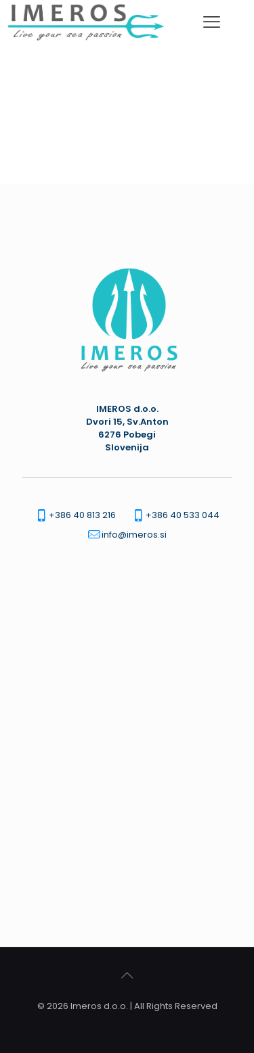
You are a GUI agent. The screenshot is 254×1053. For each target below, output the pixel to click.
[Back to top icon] (127, 975)
